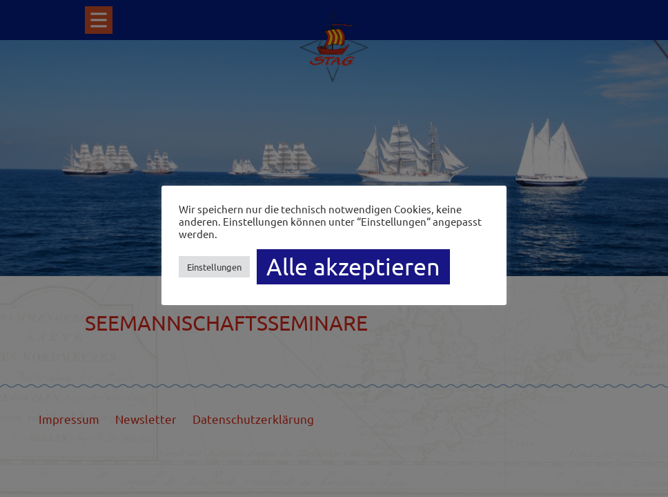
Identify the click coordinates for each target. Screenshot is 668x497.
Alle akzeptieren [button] (353, 266)
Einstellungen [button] (214, 267)
